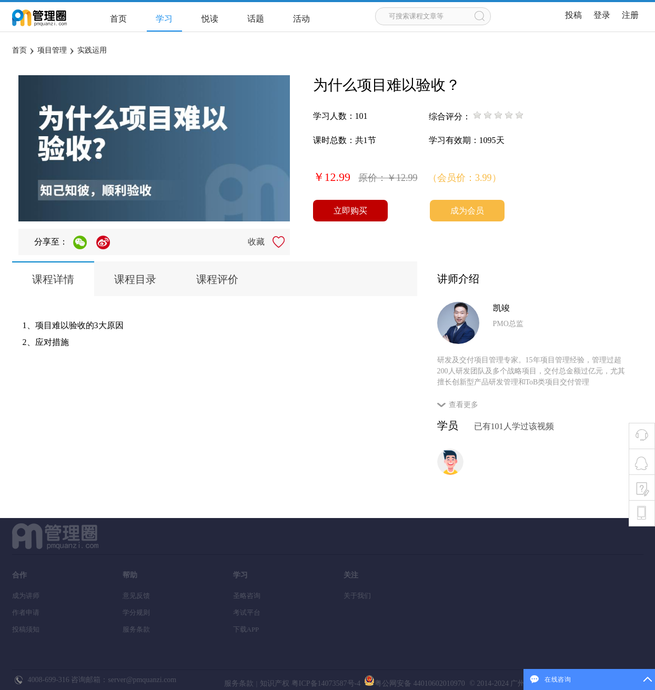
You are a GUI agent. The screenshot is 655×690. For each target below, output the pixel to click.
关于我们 (357, 596)
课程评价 (217, 279)
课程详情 (53, 279)
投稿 (573, 15)
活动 (301, 18)
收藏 (256, 241)
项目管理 (52, 50)
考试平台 (246, 612)
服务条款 (136, 629)
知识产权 (274, 683)
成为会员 (467, 210)
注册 (630, 15)
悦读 (209, 18)
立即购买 (350, 210)
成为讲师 (25, 596)
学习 (164, 18)
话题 (255, 18)
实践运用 (92, 50)
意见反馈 (136, 596)
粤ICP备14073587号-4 (324, 683)
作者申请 (25, 612)
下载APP (246, 629)
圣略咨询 (246, 596)
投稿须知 (25, 629)
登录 (601, 15)
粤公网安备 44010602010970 (413, 683)
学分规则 (136, 612)
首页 (118, 18)
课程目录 (135, 279)
